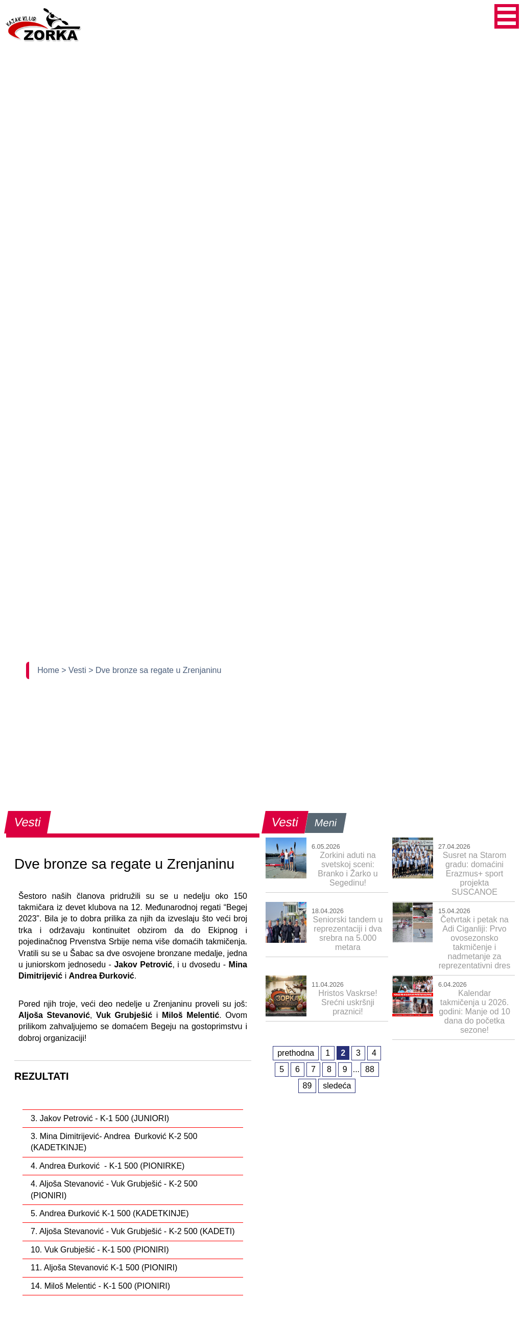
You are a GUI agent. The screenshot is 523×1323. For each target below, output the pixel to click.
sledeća (337, 1085)
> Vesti (74, 670)
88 (369, 1069)
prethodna (295, 1053)
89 (307, 1085)
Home (49, 670)
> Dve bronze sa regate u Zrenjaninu (154, 670)
